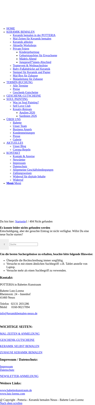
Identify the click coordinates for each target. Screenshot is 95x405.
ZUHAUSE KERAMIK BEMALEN (21, 352)
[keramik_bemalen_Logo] (24, 15)
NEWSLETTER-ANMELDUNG (19, 376)
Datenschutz (7, 370)
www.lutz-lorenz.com (12, 393)
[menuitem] (50, 28)
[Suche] (23, 244)
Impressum (6, 366)
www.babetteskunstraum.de (16, 390)
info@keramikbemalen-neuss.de (18, 313)
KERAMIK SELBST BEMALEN (19, 346)
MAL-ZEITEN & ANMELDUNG (20, 333)
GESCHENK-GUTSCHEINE (17, 340)
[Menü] (13, 183)
